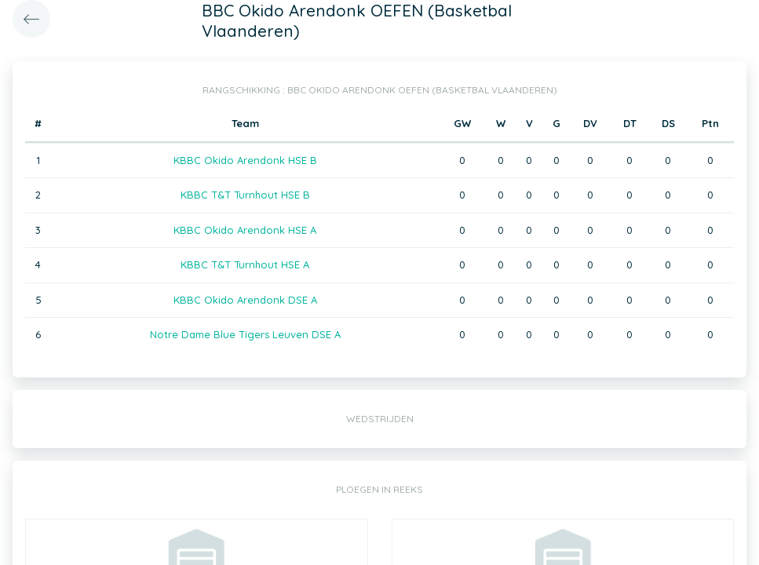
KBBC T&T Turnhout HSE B (245, 194)
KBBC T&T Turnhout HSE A (245, 264)
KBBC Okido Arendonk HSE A (244, 230)
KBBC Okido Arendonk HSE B (245, 160)
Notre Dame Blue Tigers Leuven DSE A (245, 334)
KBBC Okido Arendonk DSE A (245, 299)
